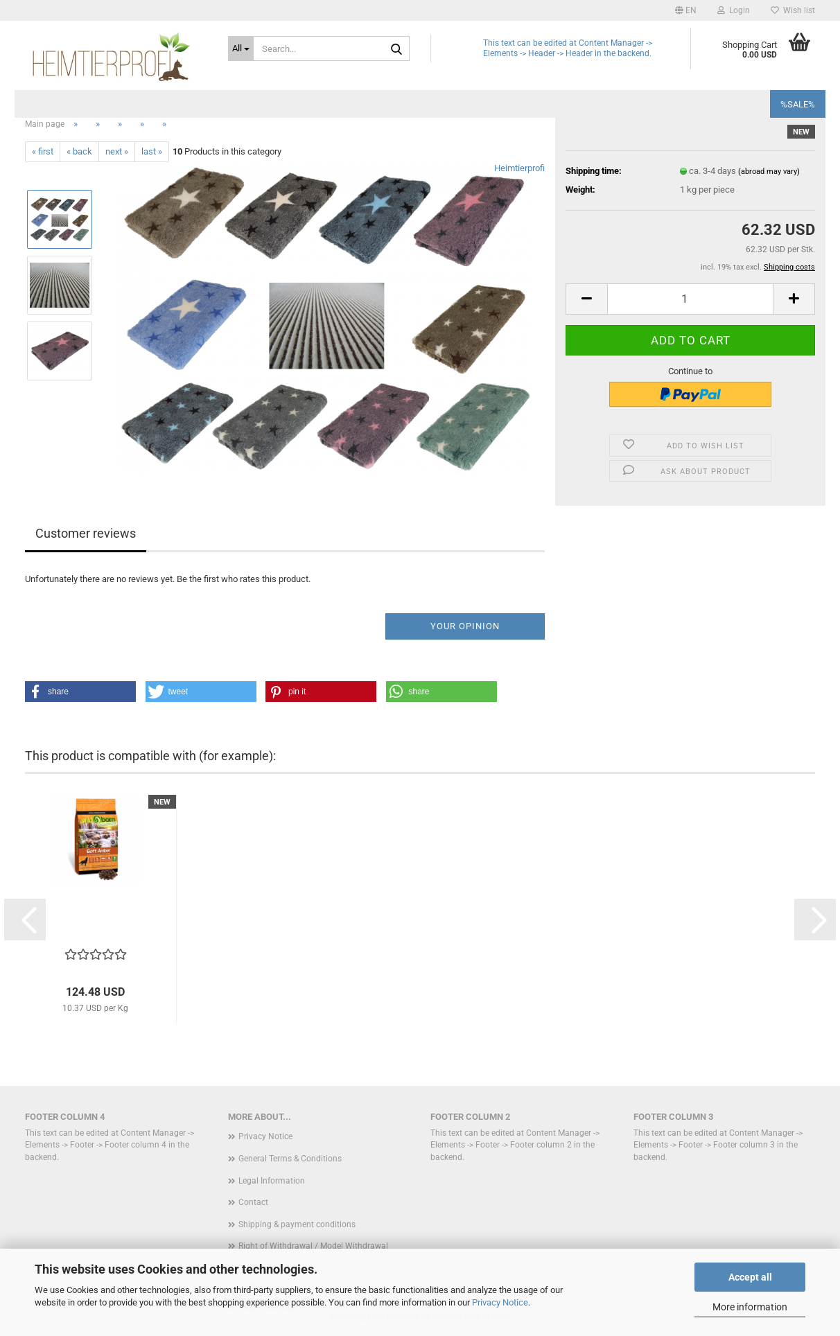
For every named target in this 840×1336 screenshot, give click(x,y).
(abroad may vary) (769, 171)
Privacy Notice (500, 1302)
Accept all (750, 1277)
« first (42, 151)
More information (749, 1306)
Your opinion (465, 626)
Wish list (793, 10)
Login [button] (733, 10)
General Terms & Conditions (290, 1158)
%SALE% (797, 104)
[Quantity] (690, 299)
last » (151, 151)
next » (116, 151)
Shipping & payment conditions (297, 1224)
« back (79, 151)
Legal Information (271, 1181)
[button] (686, 10)
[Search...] (241, 48)
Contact (253, 1202)
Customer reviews (85, 533)
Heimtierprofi (519, 168)
